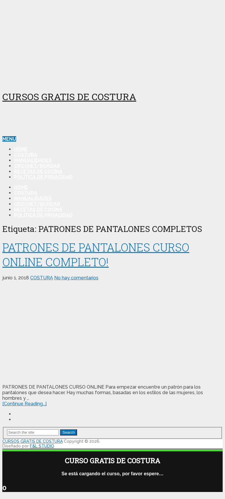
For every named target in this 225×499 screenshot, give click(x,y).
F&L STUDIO (42, 446)
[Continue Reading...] (24, 403)
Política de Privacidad (43, 177)
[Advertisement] (112, 43)
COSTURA (25, 155)
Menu (9, 139)
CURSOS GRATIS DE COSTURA (69, 96)
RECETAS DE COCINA (38, 171)
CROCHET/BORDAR (37, 166)
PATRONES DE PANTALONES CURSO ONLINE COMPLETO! (95, 254)
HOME (21, 149)
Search (68, 432)
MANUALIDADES (33, 160)
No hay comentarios (76, 278)
